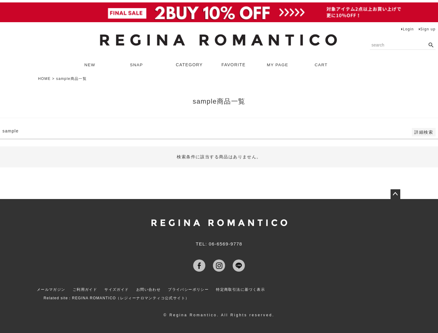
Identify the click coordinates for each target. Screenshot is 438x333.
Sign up (428, 29)
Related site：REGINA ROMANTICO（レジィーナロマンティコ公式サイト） (117, 297)
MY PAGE (278, 64)
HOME (44, 79)
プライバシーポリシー (189, 289)
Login (408, 29)
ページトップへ (395, 194)
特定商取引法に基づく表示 (241, 289)
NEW (90, 64)
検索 (431, 45)
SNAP (137, 64)
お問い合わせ (149, 289)
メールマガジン (50, 289)
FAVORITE (233, 64)
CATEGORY (189, 64)
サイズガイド (117, 289)
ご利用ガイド (85, 289)
